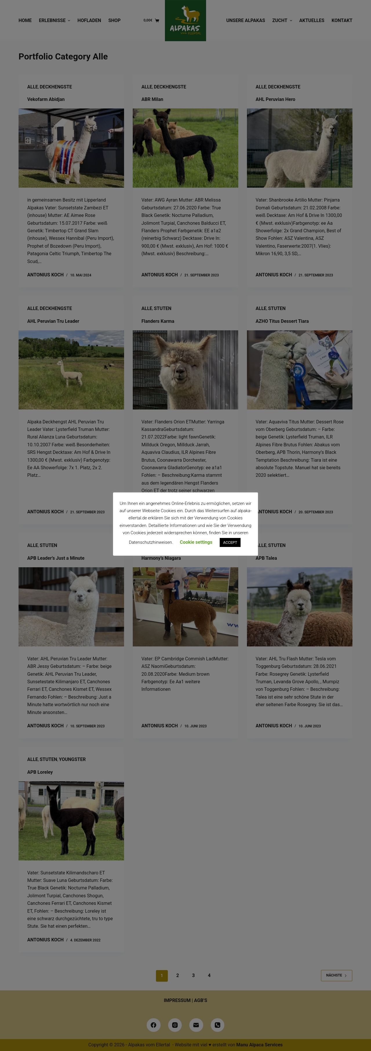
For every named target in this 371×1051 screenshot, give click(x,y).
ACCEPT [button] (230, 542)
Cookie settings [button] (196, 542)
